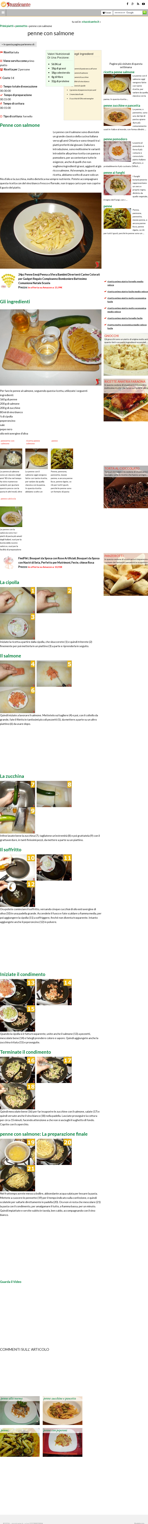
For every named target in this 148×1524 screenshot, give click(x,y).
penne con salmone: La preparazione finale (44, 1134)
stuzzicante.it (90, 21)
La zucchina (12, 776)
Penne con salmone (20, 125)
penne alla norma (12, 1398)
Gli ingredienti (15, 301)
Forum (107, 12)
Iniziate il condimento (22, 974)
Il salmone (10, 655)
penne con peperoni (55, 1430)
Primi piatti (6, 26)
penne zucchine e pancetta (59, 1398)
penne (4, 1430)
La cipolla (9, 582)
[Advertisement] (35, 21)
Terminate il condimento (25, 1052)
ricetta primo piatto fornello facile (125, 318)
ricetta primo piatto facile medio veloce (127, 291)
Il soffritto (10, 849)
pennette (21, 26)
